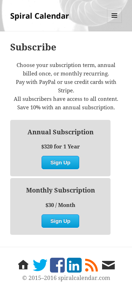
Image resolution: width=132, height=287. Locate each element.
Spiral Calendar (39, 15)
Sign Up (60, 162)
